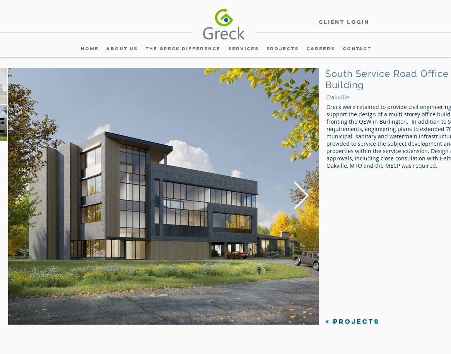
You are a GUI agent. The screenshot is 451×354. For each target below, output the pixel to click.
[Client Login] (344, 22)
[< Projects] (352, 322)
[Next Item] (301, 196)
